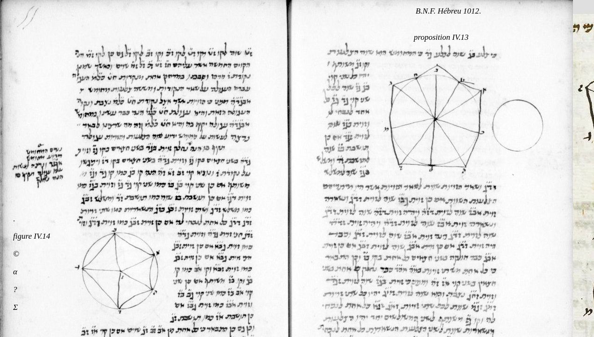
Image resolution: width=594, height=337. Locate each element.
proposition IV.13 (441, 37)
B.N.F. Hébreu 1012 (447, 11)
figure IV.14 (31, 236)
